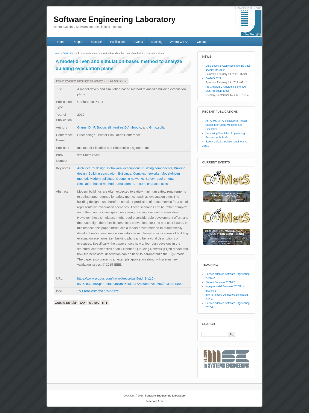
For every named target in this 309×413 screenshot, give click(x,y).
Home (61, 41)
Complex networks (146, 173)
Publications (118, 41)
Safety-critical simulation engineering (226, 141)
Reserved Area (154, 401)
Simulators (123, 184)
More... (205, 145)
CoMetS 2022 (213, 78)
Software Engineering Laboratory (165, 395)
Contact (202, 41)
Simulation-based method (95, 184)
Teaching (156, 41)
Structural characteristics (150, 184)
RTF (105, 302)
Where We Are (179, 41)
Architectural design (91, 168)
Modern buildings (102, 178)
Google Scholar (66, 302)
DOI (83, 302)
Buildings (124, 173)
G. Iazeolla (157, 127)
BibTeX (94, 302)
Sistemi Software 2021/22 (220, 282)
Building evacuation (102, 173)
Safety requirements (159, 178)
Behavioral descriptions (124, 168)
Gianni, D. (84, 127)
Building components (157, 168)
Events (138, 41)
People (77, 41)
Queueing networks (130, 178)
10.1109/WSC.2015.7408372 (98, 291)
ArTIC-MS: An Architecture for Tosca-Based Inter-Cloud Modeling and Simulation (226, 125)
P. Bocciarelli (102, 127)
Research (96, 41)
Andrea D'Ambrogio (127, 127)
